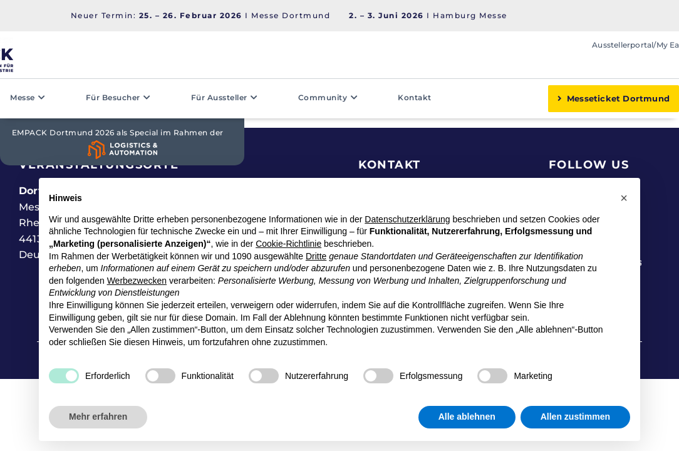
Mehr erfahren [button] (98, 417)
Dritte (316, 256)
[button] (624, 198)
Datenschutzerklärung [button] (407, 219)
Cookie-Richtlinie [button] (288, 244)
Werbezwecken (137, 281)
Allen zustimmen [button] (575, 417)
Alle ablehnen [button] (466, 417)
